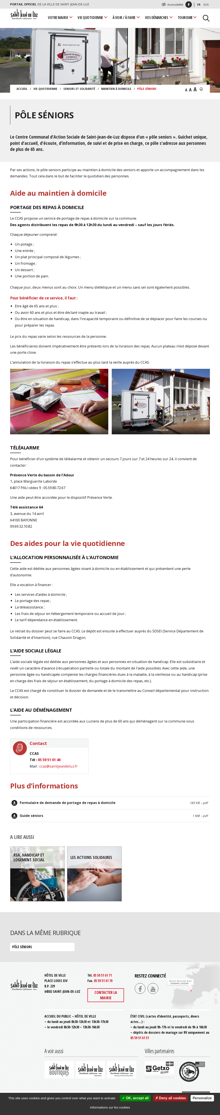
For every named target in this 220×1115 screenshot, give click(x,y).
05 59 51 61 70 (103, 980)
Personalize (202, 1098)
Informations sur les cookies (110, 1107)
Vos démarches (156, 17)
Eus (206, 4)
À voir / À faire (124, 17)
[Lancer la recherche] (204, 18)
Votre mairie (58, 17)
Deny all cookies (170, 1098)
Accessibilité (175, 4)
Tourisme (185, 17)
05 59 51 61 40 (49, 759)
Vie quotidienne (90, 17)
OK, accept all (135, 1098)
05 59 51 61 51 (139, 1037)
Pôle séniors (22, 947)
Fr (198, 4)
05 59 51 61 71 (102, 975)
